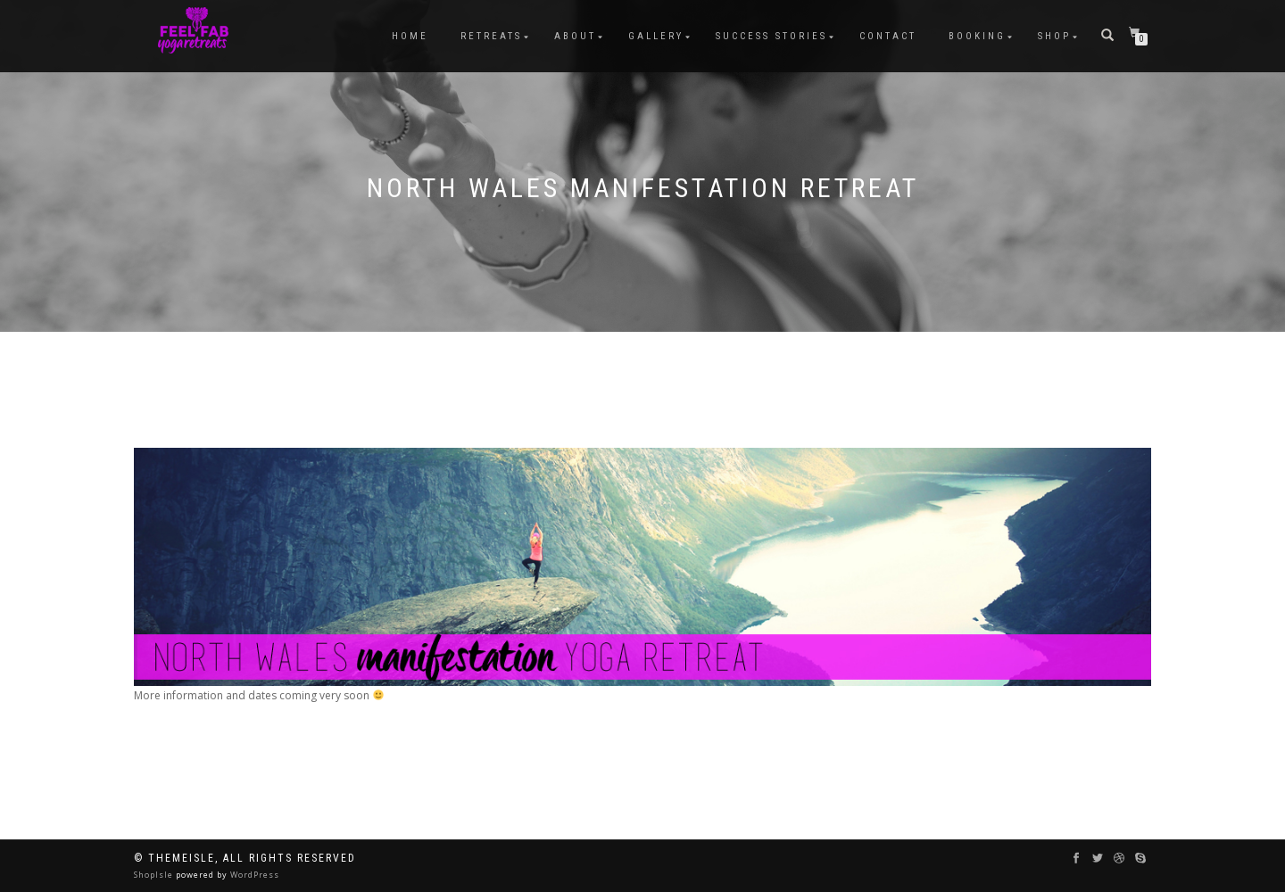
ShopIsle (155, 874)
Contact (887, 36)
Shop (1054, 36)
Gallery (656, 36)
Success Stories (771, 36)
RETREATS (491, 36)
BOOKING (977, 36)
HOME (410, 36)
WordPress (253, 874)
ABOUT (575, 36)
